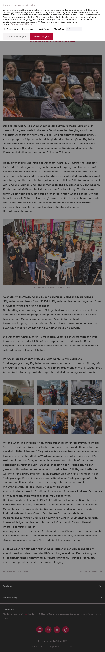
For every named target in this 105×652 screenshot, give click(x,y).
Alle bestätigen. (41, 36)
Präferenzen (28, 29)
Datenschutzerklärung (21, 24)
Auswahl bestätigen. (17, 36)
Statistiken (44, 29)
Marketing (59, 29)
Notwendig (12, 29)
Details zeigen (73, 29)
